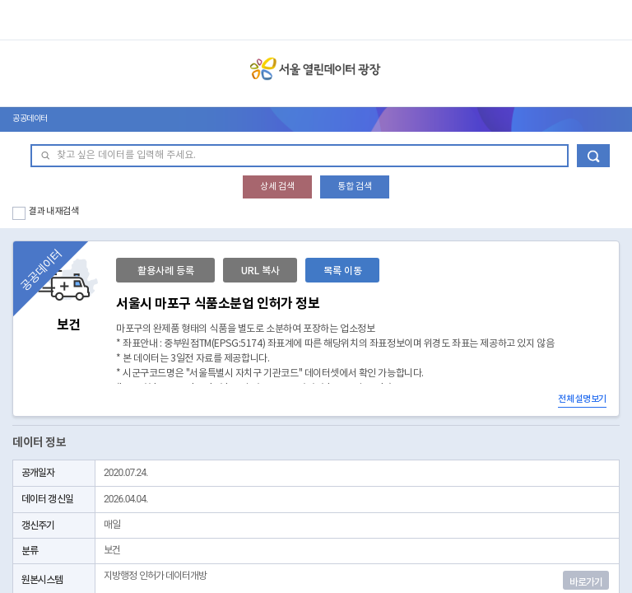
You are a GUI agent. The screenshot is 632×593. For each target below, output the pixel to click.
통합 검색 (354, 186)
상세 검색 (277, 186)
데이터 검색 (593, 155)
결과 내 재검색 (54, 211)
